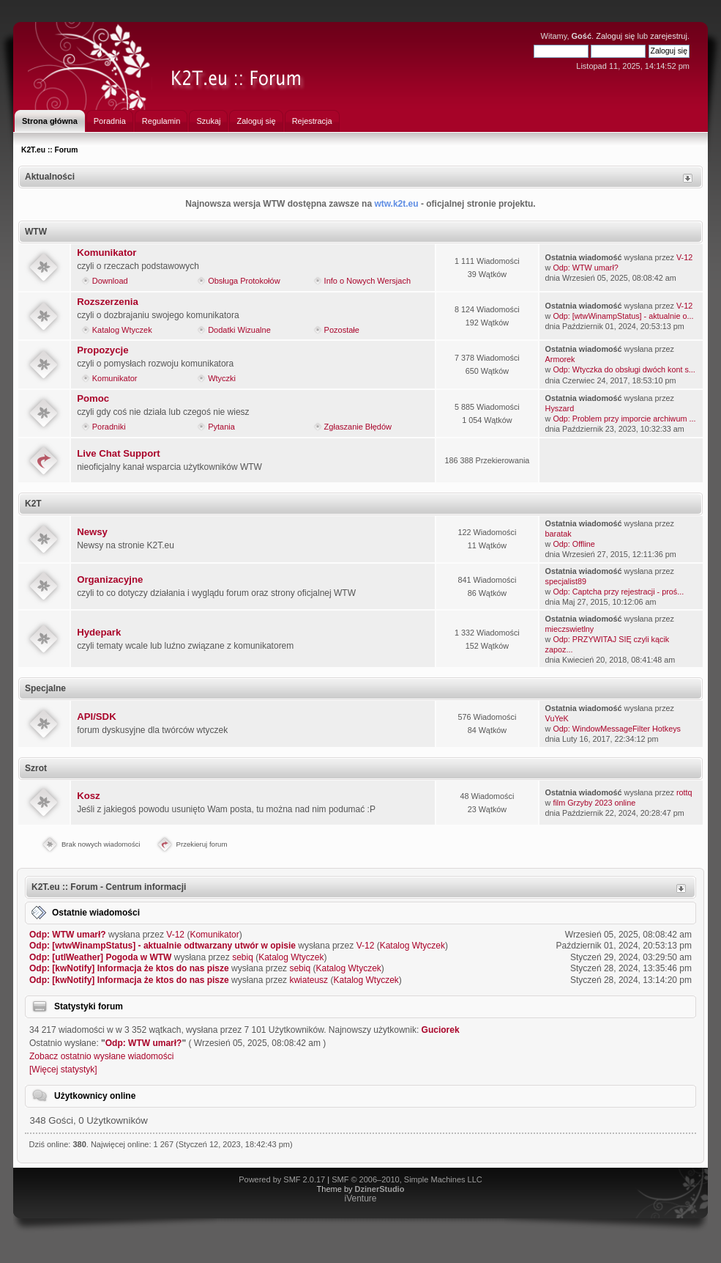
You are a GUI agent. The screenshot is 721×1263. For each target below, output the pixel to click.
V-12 (684, 257)
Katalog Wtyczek (122, 329)
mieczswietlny (569, 629)
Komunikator (106, 252)
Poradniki (109, 426)
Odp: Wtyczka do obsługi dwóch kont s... (624, 369)
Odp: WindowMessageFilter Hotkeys (617, 728)
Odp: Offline (573, 544)
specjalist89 (565, 581)
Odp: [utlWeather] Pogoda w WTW (100, 957)
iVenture (360, 1198)
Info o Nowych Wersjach (367, 280)
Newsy (92, 531)
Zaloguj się (615, 36)
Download (110, 280)
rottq (684, 792)
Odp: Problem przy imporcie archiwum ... (624, 418)
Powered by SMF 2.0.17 (282, 1179)
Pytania (221, 426)
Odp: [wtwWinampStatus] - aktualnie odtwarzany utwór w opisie (162, 945)
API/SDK (96, 716)
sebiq (242, 957)
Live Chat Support (118, 453)
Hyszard (560, 408)
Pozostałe (341, 329)
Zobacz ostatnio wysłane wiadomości (101, 1056)
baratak (558, 533)
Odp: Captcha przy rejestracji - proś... (618, 591)
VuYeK (557, 718)
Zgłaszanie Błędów (358, 426)
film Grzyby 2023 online (594, 802)
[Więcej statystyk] (63, 1069)
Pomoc (93, 398)
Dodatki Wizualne (239, 329)
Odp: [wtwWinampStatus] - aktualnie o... (623, 316)
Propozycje (102, 350)
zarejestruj (668, 36)
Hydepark (99, 632)
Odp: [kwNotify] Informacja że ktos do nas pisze (129, 968)
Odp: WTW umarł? (585, 267)
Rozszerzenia (107, 301)
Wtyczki (222, 378)
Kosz (88, 795)
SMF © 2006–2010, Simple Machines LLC (407, 1179)
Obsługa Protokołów (244, 280)
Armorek (560, 359)
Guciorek (441, 1030)
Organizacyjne (110, 579)
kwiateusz (308, 980)
